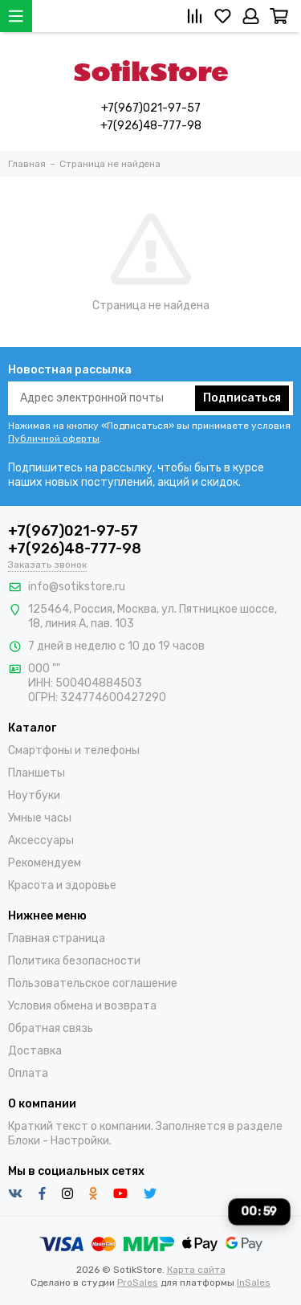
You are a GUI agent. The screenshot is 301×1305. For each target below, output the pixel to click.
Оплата (28, 1073)
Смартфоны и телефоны (74, 750)
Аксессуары (41, 840)
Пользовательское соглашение (92, 983)
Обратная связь (50, 1028)
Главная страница (56, 938)
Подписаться (242, 398)
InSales (253, 1282)
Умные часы (39, 818)
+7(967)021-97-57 (151, 108)
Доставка (35, 1051)
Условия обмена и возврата (82, 1006)
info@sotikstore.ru (76, 586)
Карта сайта (196, 1269)
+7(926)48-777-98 (150, 126)
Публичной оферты (54, 438)
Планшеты (36, 773)
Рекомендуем (44, 863)
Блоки (24, 1141)
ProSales (137, 1282)
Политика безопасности (74, 961)
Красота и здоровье (62, 885)
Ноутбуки (34, 795)
